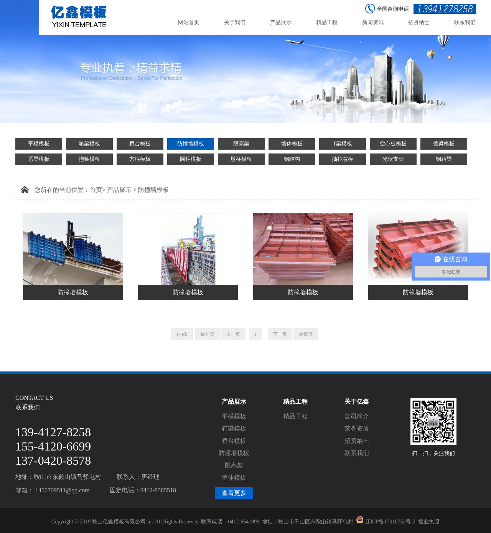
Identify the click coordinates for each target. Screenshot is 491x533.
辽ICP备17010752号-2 (390, 522)
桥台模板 (140, 144)
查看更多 (234, 493)
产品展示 (119, 189)
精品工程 (295, 416)
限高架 (241, 144)
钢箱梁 (444, 159)
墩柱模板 (241, 159)
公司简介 (356, 416)
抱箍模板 (89, 159)
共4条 (182, 334)
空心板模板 (393, 144)
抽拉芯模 (342, 159)
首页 (96, 189)
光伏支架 (393, 159)
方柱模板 (140, 159)
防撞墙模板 (190, 144)
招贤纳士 (356, 440)
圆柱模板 (190, 159)
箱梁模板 (89, 144)
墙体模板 (292, 144)
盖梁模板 (444, 144)
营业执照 (429, 522)
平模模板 (38, 144)
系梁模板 (38, 159)
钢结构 (292, 159)
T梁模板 (343, 144)
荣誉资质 (356, 428)
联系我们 (356, 453)
